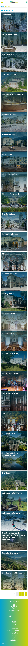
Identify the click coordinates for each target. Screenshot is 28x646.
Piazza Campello (14, 122)
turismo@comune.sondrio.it (14, 630)
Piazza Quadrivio (14, 182)
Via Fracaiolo (14, 62)
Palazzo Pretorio (14, 281)
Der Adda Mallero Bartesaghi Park (14, 461)
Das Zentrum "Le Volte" (14, 102)
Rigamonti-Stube (14, 381)
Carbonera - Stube (14, 401)
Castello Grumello (14, 560)
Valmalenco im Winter (14, 521)
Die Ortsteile (14, 480)
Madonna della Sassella (14, 261)
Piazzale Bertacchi (14, 202)
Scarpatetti (14, 22)
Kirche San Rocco (14, 241)
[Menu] (2, 2)
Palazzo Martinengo (14, 361)
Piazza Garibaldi (14, 142)
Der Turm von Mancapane (14, 580)
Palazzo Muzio (14, 341)
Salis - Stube (14, 421)
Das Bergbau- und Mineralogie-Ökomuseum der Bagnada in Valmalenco (14, 540)
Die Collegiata (14, 221)
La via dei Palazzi (14, 42)
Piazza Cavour (14, 162)
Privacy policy (14, 643)
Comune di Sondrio (8, 643)
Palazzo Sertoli (14, 321)
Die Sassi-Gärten (14, 441)
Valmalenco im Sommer (14, 501)
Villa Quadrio (14, 301)
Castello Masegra (14, 82)
